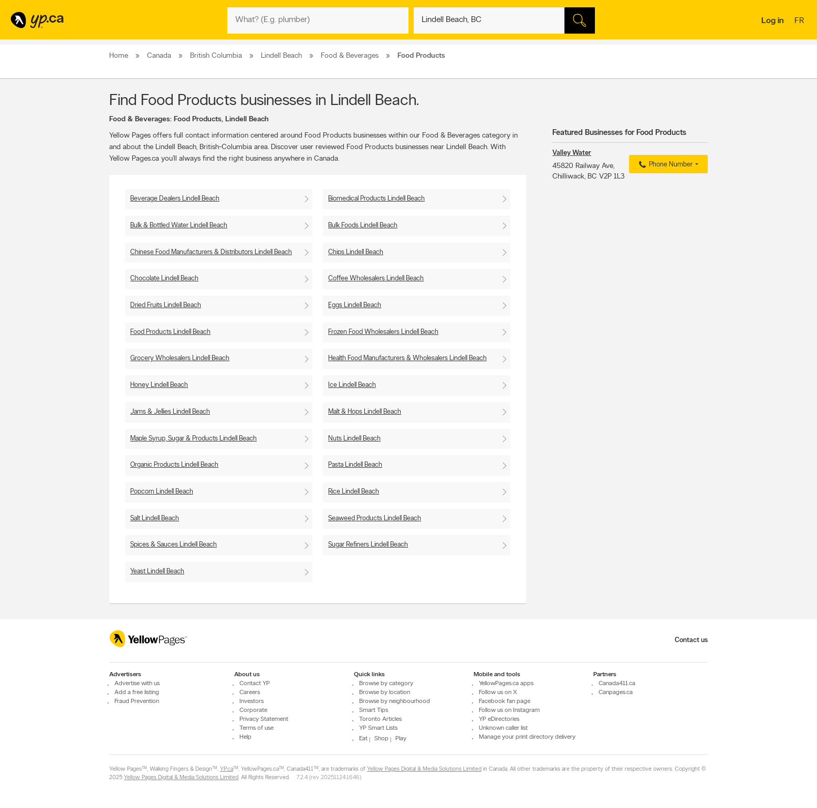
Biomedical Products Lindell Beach (376, 198)
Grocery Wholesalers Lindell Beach (179, 358)
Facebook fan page (504, 701)
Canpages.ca (616, 692)
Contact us (691, 640)
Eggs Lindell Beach (354, 305)
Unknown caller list (503, 728)
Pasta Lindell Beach (355, 464)
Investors (251, 701)
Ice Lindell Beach (352, 385)
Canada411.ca (617, 683)
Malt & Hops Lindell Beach (364, 411)
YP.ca (226, 769)
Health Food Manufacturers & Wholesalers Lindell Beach (407, 358)
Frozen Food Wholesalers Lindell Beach (383, 332)
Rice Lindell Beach (353, 491)
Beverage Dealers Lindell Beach (174, 198)
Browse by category (386, 683)
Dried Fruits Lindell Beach (165, 305)
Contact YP (254, 683)
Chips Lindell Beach (355, 252)
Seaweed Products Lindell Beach (374, 518)
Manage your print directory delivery (527, 737)
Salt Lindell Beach (154, 518)
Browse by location (384, 692)
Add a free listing (136, 692)
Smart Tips (373, 710)
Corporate (253, 710)
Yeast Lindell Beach (157, 571)
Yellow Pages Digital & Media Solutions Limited (424, 769)
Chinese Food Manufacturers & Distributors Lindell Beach (211, 252)
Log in (772, 21)
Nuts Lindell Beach (354, 438)
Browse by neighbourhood (394, 701)
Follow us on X (498, 692)
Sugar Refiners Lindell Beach (368, 544)
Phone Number (664, 165)
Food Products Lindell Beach (170, 332)
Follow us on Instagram (509, 710)
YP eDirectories (499, 719)
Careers (249, 692)
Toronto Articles (380, 719)
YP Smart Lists (378, 728)
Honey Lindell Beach (159, 385)
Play (400, 739)
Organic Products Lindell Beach (174, 464)
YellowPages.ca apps (506, 683)
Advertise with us (137, 683)
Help (245, 737)
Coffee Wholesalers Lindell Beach (376, 278)
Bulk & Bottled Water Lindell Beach (178, 225)
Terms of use (256, 728)
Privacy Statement (263, 719)
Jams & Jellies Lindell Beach (170, 411)
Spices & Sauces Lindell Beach (173, 544)
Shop (381, 739)
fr (800, 21)
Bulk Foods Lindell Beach (362, 225)
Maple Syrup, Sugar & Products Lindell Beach (193, 438)
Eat (363, 739)
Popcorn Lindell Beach (161, 491)
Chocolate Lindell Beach (164, 278)
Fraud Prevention (136, 701)
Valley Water (571, 153)
